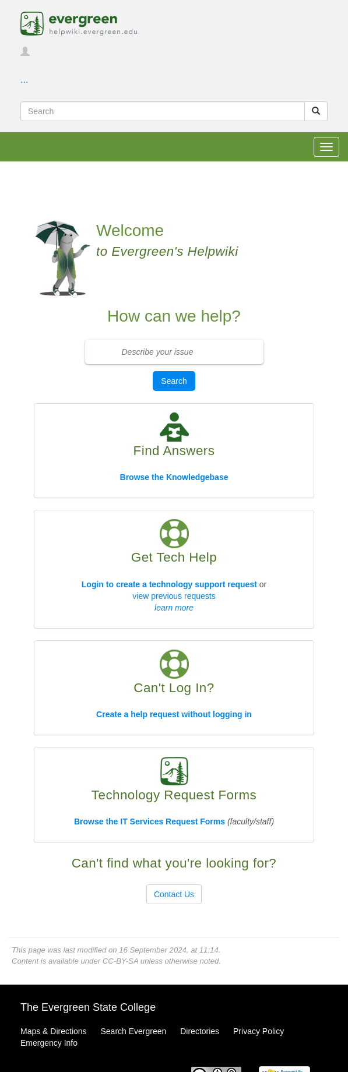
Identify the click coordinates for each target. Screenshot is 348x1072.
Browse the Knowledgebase (174, 477)
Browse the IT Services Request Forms (149, 821)
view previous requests (173, 596)
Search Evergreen (133, 1031)
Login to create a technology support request (169, 584)
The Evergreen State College (88, 1007)
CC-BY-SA (120, 961)
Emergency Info (49, 1043)
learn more (174, 607)
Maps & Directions (53, 1031)
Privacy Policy (258, 1031)
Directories (199, 1031)
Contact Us (174, 894)
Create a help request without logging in (174, 714)
